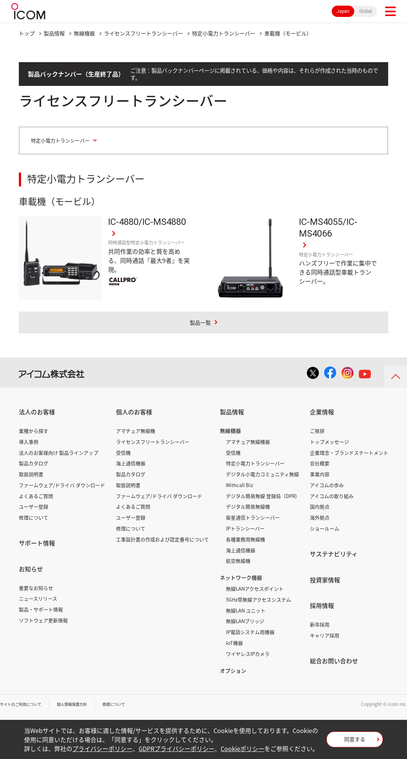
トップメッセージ (329, 441)
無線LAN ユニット (245, 610)
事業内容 (319, 474)
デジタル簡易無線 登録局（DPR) (261, 495)
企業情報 (322, 412)
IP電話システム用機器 (250, 632)
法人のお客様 (37, 412)
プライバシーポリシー (102, 748)
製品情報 (54, 33)
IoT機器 (234, 642)
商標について (130, 704)
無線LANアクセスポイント (255, 588)
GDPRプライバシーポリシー (177, 748)
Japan (343, 11)
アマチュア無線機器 (248, 441)
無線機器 (84, 33)
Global (365, 11)
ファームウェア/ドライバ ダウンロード (62, 485)
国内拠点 (319, 506)
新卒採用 (319, 624)
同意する (354, 741)
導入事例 (28, 441)
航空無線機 (238, 561)
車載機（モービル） (288, 33)
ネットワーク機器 (241, 578)
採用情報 (322, 605)
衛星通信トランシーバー (253, 517)
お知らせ (31, 568)
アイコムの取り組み (332, 495)
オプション (233, 670)
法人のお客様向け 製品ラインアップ (58, 452)
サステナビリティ (334, 553)
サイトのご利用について (25, 704)
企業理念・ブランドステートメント (349, 452)
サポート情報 (37, 543)
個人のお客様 (134, 412)
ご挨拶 (317, 430)
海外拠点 (319, 517)
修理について (33, 517)
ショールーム (324, 528)
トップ (27, 33)
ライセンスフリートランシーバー (143, 33)
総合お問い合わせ (334, 660)
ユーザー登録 (33, 506)
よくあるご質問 (36, 495)
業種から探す (33, 430)
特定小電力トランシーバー (223, 33)
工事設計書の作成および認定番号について (162, 539)
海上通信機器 (130, 463)
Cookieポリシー (242, 748)
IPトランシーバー (245, 528)
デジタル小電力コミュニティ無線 (262, 474)
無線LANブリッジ (245, 621)
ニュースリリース (38, 598)
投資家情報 (325, 579)
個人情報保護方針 (83, 704)
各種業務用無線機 (245, 539)
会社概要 (319, 463)
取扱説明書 (31, 474)
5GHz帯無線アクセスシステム (258, 599)
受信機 (123, 452)
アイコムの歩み (327, 485)
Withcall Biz (239, 485)
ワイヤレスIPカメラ (248, 653)
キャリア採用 (324, 635)
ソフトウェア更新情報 (43, 620)
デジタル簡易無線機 (248, 506)
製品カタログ (33, 463)
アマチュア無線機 (135, 430)
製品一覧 (200, 322)
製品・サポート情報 (41, 609)
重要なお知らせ (36, 587)
